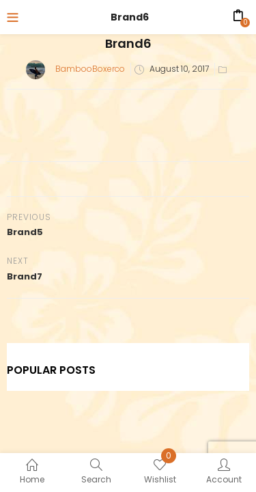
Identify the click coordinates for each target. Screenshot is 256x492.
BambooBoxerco (90, 68)
